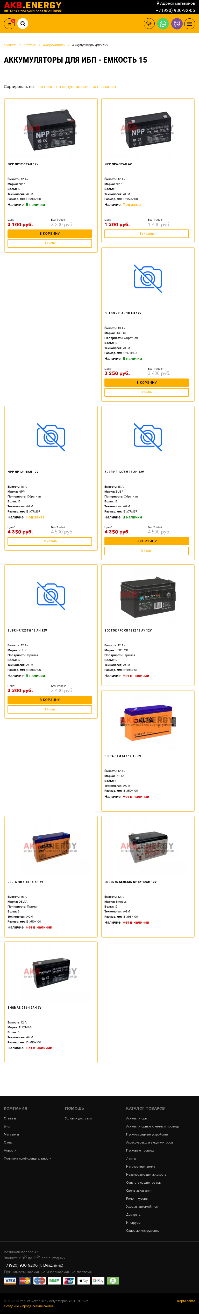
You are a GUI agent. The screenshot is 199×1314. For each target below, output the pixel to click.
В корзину (50, 234)
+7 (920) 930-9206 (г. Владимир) (33, 1265)
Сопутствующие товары (144, 1181)
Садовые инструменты (143, 1231)
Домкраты (133, 1214)
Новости (10, 1149)
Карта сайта (186, 1301)
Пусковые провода (140, 1149)
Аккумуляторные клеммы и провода (153, 1124)
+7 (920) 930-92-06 (175, 10)
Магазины (12, 1132)
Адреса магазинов (177, 3)
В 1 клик (50, 242)
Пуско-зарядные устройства (147, 1132)
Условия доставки (78, 1116)
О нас (8, 1140)
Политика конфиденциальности (28, 1157)
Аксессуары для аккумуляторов (150, 1140)
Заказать (147, 234)
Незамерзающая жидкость (146, 1173)
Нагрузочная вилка (141, 1165)
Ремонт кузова (137, 1198)
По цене (46, 86)
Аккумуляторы (137, 1116)
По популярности (73, 86)
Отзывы (10, 1116)
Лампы (131, 1157)
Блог (7, 1124)
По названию (103, 86)
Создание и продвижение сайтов (29, 1306)
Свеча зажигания (139, 1190)
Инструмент (135, 1222)
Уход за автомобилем (142, 1206)
